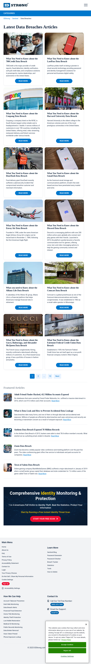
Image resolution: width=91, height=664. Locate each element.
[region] (67, 642)
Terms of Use (7, 550)
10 (50, 376)
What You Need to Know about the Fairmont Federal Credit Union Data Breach (64, 343)
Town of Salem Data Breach (27, 465)
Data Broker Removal (12, 630)
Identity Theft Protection (14, 615)
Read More (23, 81)
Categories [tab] (9, 13)
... (44, 376)
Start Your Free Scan (44, 519)
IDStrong (7, 18)
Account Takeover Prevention (16, 597)
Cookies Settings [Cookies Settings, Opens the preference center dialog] (67, 656)
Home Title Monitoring (13, 612)
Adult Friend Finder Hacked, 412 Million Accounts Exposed (41, 394)
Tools (49, 563)
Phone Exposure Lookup (14, 637)
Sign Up (7, 580)
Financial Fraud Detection (14, 608)
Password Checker (55, 552)
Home (4, 540)
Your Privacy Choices (10, 568)
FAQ (3, 547)
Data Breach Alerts (11, 605)
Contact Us (6, 561)
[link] (40, 656)
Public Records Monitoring (15, 626)
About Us (5, 543)
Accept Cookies (67, 645)
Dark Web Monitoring (12, 601)
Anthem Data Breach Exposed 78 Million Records (37, 429)
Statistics (51, 559)
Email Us (56, 609)
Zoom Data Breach (23, 446)
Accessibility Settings (12, 585)
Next (57, 376)
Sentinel (15, 18)
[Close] (86, 624)
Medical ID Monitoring (13, 622)
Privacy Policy (8, 554)
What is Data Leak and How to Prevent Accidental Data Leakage (43, 411)
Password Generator (55, 548)
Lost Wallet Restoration (13, 619)
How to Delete (53, 566)
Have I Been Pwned (12, 633)
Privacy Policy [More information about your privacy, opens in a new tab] (66, 640)
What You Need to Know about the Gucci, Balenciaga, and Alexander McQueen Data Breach (22, 343)
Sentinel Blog (52, 545)
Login (4, 565)
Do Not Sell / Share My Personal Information (20, 572)
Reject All (67, 650)
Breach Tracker (53, 556)
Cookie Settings (8, 575)
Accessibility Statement (12, 557)
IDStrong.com (16, 5)
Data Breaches (26, 18)
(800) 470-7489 (58, 601)
